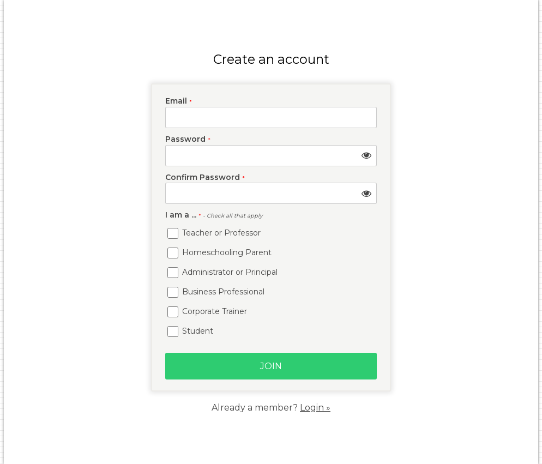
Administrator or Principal (222, 272)
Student (190, 331)
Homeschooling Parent (219, 253)
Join (271, 366)
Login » (315, 407)
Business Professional (215, 292)
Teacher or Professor (214, 233)
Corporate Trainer (207, 311)
